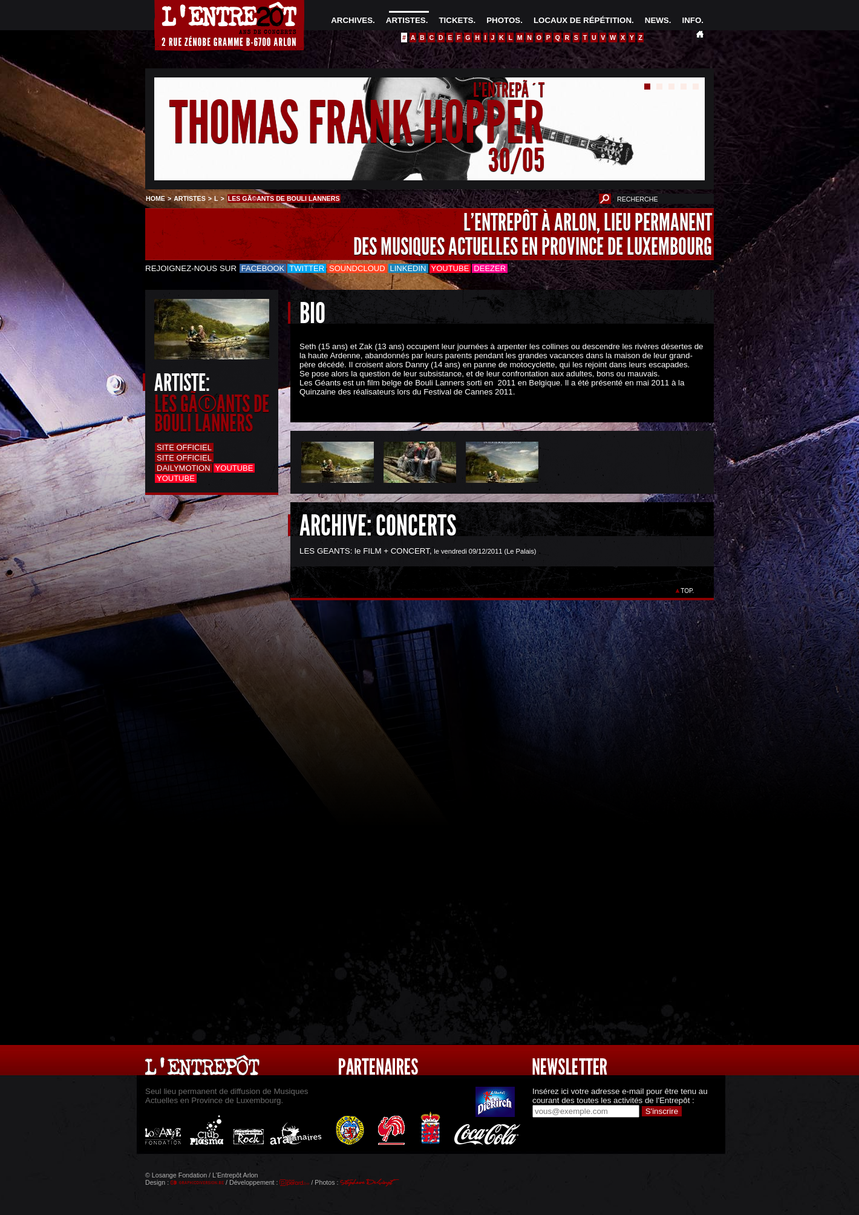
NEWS (657, 20)
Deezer (490, 268)
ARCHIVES (352, 20)
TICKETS (456, 20)
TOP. (687, 591)
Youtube (450, 268)
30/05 (516, 160)
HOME (155, 198)
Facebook (263, 268)
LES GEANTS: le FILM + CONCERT (364, 550)
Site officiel (184, 447)
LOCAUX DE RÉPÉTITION (583, 20)
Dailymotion (184, 468)
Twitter (306, 268)
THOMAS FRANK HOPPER (356, 123)
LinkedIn (408, 268)
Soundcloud (357, 268)
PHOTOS (503, 20)
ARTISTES (406, 20)
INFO (691, 20)
